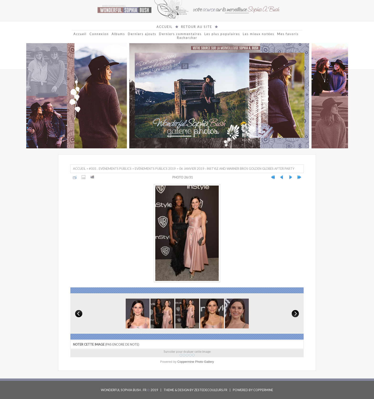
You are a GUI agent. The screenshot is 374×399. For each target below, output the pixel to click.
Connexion (99, 34)
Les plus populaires (222, 34)
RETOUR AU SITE (196, 27)
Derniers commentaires (180, 34)
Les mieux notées (258, 34)
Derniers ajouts (142, 34)
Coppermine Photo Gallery (195, 361)
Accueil (80, 34)
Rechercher (187, 38)
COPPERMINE (263, 390)
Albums (118, 34)
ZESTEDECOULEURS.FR (210, 390)
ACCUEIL (164, 27)
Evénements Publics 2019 (155, 169)
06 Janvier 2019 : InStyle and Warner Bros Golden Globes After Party (236, 169)
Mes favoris (288, 34)
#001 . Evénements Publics (110, 169)
